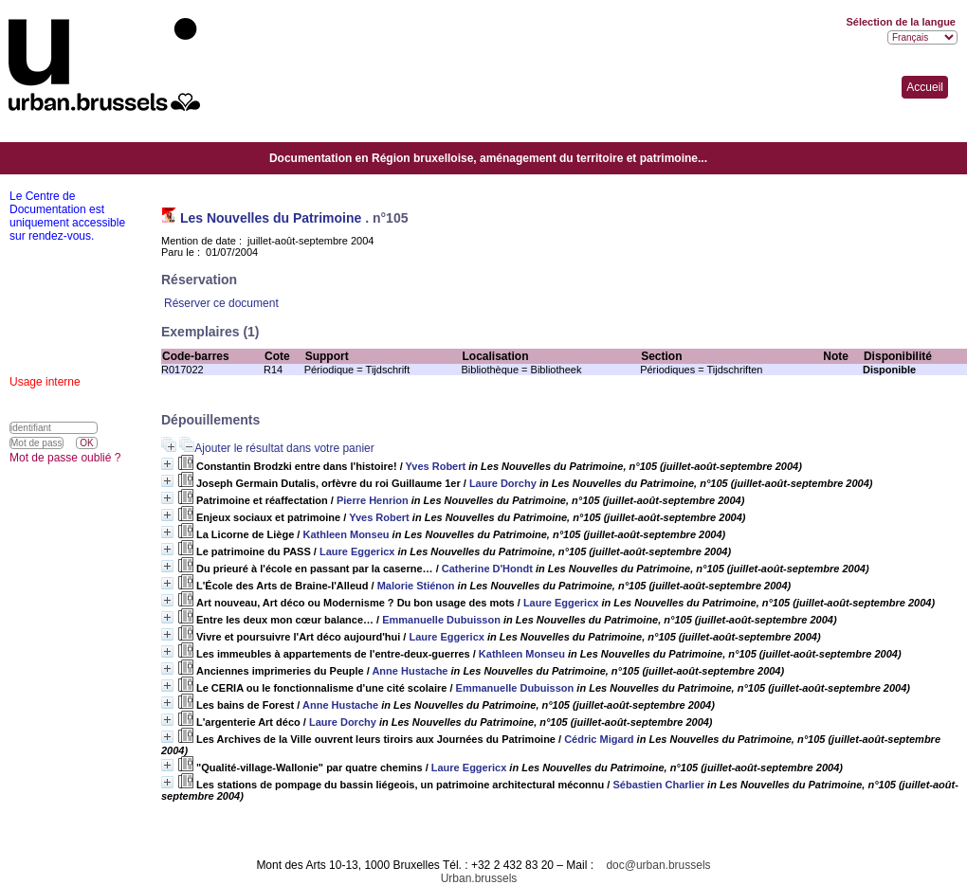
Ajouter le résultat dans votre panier (284, 448)
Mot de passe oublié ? (64, 457)
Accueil (924, 87)
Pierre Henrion (373, 500)
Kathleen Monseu (345, 534)
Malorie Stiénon (416, 585)
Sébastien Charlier (658, 784)
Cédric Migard (598, 739)
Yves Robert (436, 466)
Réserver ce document (221, 303)
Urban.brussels (479, 878)
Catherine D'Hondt (487, 568)
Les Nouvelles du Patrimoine (270, 218)
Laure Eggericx (356, 551)
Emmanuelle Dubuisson (441, 619)
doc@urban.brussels (658, 865)
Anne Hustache (409, 671)
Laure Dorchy (503, 483)
